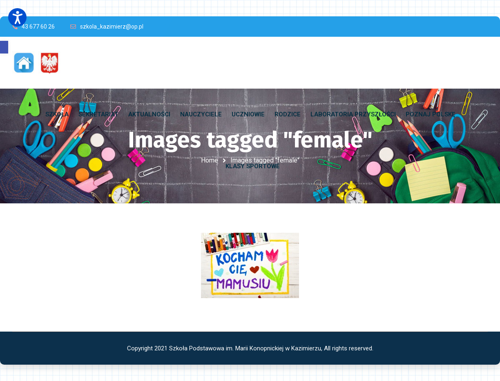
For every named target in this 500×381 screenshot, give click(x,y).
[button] (4, 47)
